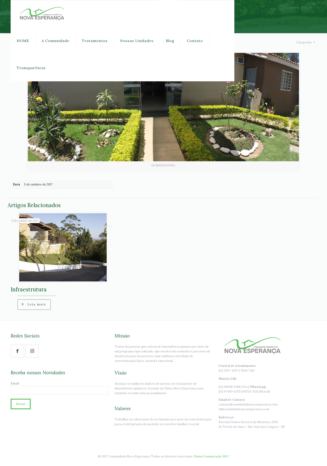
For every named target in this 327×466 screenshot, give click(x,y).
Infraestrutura (29, 289)
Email (59, 388)
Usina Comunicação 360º (211, 456)
